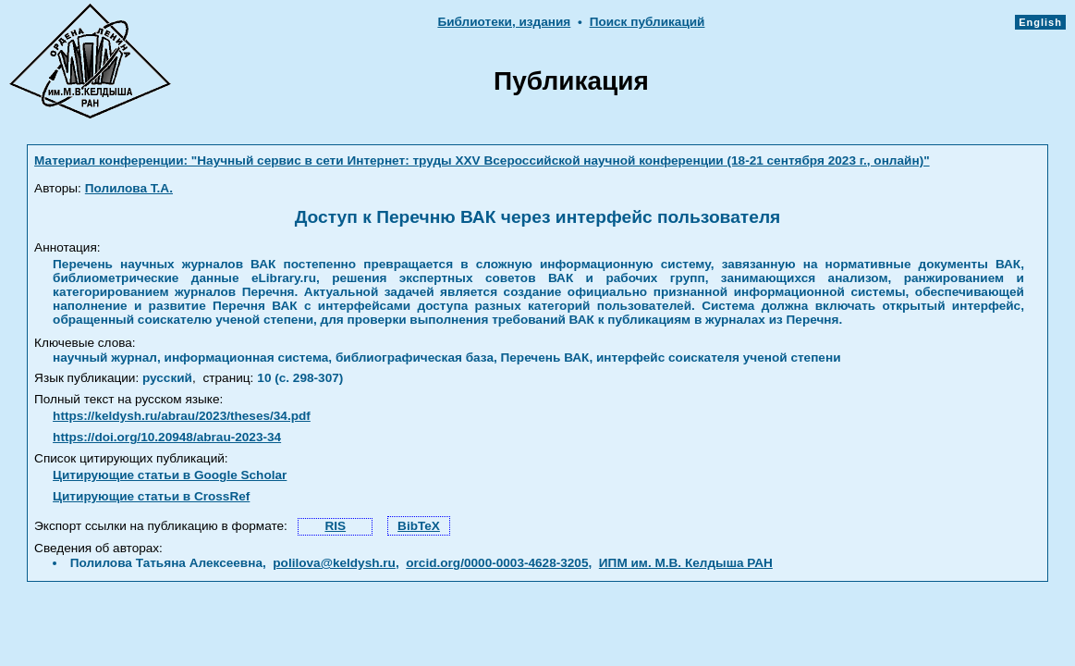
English (1040, 22)
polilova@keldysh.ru (334, 563)
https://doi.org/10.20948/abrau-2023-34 (167, 437)
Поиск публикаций (647, 22)
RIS (335, 526)
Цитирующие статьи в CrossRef (151, 496)
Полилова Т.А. (129, 188)
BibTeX (418, 526)
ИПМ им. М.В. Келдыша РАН (686, 563)
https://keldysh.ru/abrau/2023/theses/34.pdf (182, 416)
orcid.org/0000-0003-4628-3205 (497, 563)
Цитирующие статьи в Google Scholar (170, 475)
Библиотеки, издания (503, 22)
